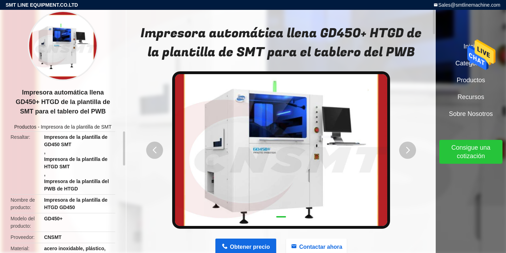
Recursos (471, 96)
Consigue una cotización (470, 152)
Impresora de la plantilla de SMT (76, 127)
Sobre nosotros (471, 113)
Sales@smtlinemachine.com (469, 5)
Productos (25, 127)
